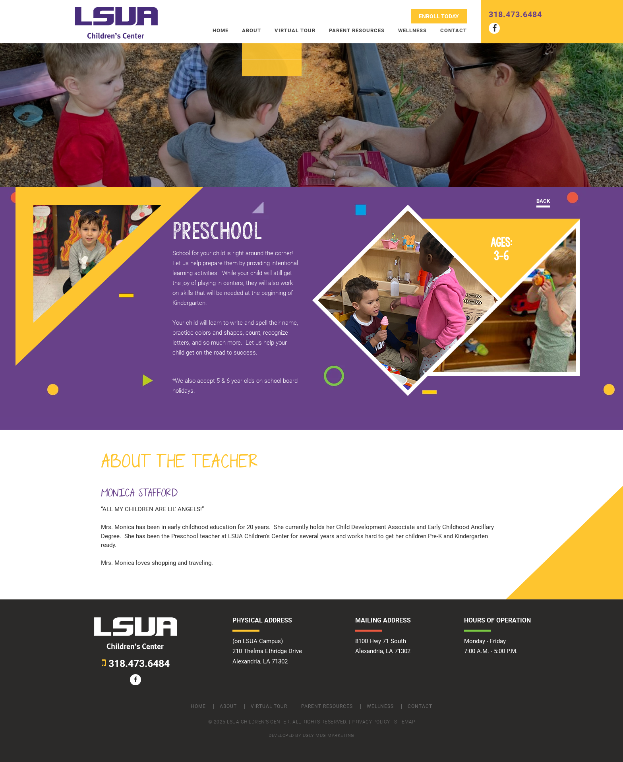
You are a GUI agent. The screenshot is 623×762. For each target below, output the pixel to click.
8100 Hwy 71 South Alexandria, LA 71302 (382, 646)
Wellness (412, 30)
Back (543, 201)
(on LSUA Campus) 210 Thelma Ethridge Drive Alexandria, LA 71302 (267, 651)
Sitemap (404, 722)
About (251, 30)
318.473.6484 (515, 14)
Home (220, 30)
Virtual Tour (295, 30)
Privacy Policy (371, 722)
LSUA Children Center (116, 23)
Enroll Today (439, 16)
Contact (453, 30)
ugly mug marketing (328, 735)
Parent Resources (357, 30)
